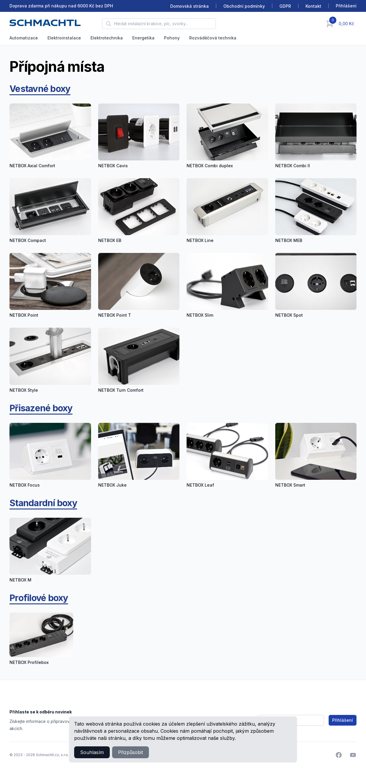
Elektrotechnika (106, 37)
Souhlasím (92, 752)
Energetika (143, 37)
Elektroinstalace (64, 37)
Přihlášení (342, 720)
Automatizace (23, 37)
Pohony (172, 37)
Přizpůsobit (130, 752)
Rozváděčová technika (212, 37)
